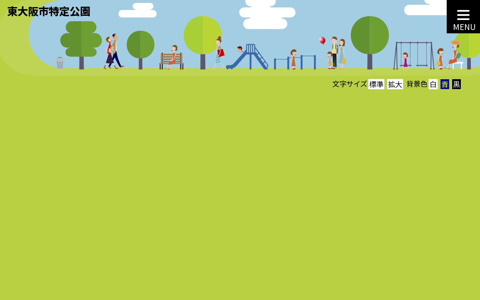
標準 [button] (376, 84)
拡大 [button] (395, 84)
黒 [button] (456, 84)
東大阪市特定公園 (48, 10)
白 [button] (433, 84)
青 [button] (444, 84)
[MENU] (463, 16)
